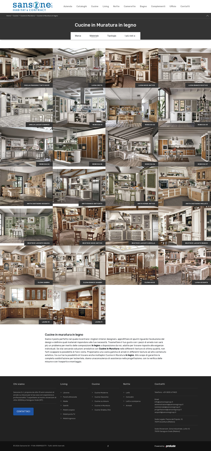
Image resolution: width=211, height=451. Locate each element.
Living (106, 6)
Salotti (65, 406)
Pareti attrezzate (70, 397)
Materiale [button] (94, 36)
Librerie (66, 393)
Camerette (130, 6)
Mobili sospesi (69, 410)
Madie (65, 401)
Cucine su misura (102, 401)
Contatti (185, 6)
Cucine (94, 6)
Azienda (68, 6)
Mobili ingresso (69, 418)
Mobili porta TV (69, 414)
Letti (128, 393)
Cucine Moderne (101, 393)
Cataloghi (81, 6)
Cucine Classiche (101, 397)
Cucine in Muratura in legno (47, 16)
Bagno (143, 6)
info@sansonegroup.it (164, 402)
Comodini (130, 397)
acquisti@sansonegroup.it (165, 412)
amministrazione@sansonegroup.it (169, 404)
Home (8, 16)
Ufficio (173, 6)
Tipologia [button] (111, 36)
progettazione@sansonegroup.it (168, 410)
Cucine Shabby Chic (103, 410)
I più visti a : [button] (130, 36)
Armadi (129, 406)
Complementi (158, 6)
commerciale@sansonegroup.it (167, 407)
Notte (116, 6)
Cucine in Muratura (27, 16)
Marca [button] (78, 36)
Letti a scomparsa (133, 401)
